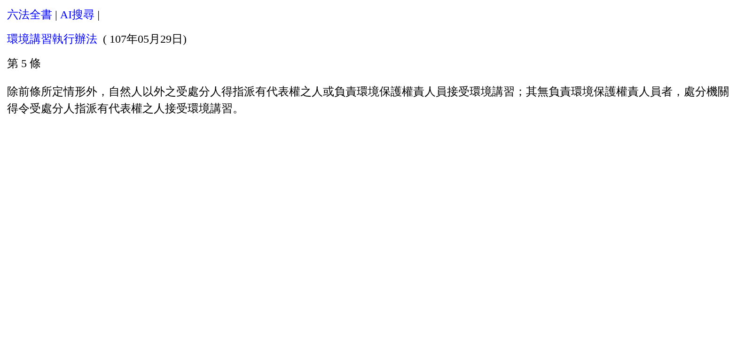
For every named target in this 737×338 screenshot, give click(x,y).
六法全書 (29, 14)
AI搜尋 (77, 14)
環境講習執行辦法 (52, 39)
